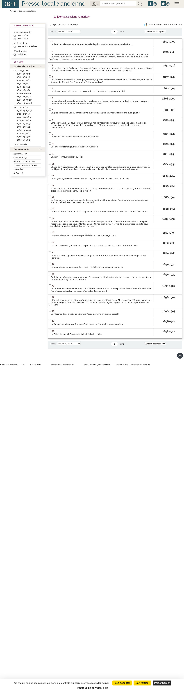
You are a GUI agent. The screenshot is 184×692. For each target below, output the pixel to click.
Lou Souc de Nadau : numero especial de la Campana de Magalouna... (84, 235)
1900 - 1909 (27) (24, 110)
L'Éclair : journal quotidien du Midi (67, 157)
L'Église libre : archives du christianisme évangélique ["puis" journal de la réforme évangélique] (95, 113)
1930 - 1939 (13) (24, 120)
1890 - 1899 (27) (24, 103)
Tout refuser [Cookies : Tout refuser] (142, 682)
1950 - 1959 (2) (23, 127)
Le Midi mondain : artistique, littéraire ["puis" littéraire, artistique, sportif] (84, 314)
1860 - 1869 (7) (24, 93)
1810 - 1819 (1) (23, 77)
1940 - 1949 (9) (24, 123)
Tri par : (53, 31)
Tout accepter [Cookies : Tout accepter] (122, 682)
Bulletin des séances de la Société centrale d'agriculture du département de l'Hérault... (92, 44)
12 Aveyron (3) (20, 157)
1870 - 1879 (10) (24, 96)
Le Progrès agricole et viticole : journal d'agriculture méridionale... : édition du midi (90, 178)
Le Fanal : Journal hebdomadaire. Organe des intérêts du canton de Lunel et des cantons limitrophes (99, 211)
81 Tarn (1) (18, 173)
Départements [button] (21, 149)
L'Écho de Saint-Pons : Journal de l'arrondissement (75, 137)
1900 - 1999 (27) (21, 107)
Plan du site (35, 365)
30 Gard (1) (18, 169)
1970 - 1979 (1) (23, 133)
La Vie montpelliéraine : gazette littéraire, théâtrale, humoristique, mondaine (87, 267)
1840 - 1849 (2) (23, 87)
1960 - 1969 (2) (24, 130)
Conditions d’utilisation (62, 365)
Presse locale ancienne (53, 3)
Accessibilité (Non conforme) (97, 365)
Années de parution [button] (24, 66)
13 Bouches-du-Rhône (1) (25, 165)
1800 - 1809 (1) (24, 74)
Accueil (13, 11)
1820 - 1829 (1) (23, 80)
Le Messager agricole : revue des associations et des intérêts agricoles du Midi (88, 91)
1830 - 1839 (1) (23, 83)
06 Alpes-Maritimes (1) (24, 161)
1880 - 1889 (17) (24, 100)
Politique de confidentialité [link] (92, 687)
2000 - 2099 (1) (20, 144)
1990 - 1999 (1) (24, 140)
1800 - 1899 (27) (21, 70)
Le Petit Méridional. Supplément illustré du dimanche (76, 334)
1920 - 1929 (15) (24, 117)
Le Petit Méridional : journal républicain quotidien (74, 147)
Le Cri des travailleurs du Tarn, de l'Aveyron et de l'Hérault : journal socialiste (87, 324)
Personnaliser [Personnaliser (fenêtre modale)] (162, 682)
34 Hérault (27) (20, 154)
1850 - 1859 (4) (23, 90)
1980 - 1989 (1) (24, 137)
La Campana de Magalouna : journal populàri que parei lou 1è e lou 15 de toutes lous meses (94, 245)
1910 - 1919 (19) (24, 114)
